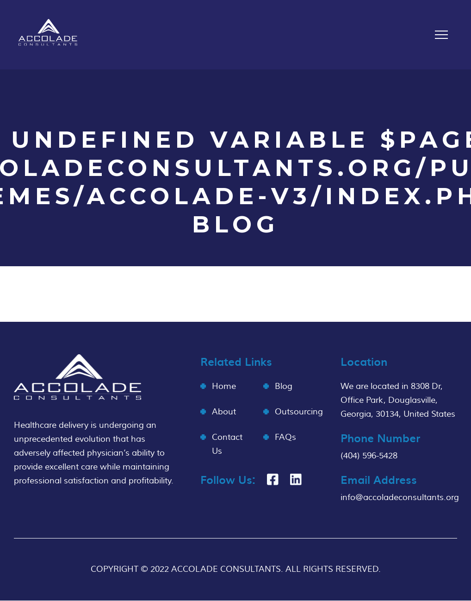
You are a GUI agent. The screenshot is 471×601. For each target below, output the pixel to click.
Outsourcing (299, 412)
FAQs (285, 437)
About (224, 412)
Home (224, 386)
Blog (283, 386)
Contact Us (227, 444)
